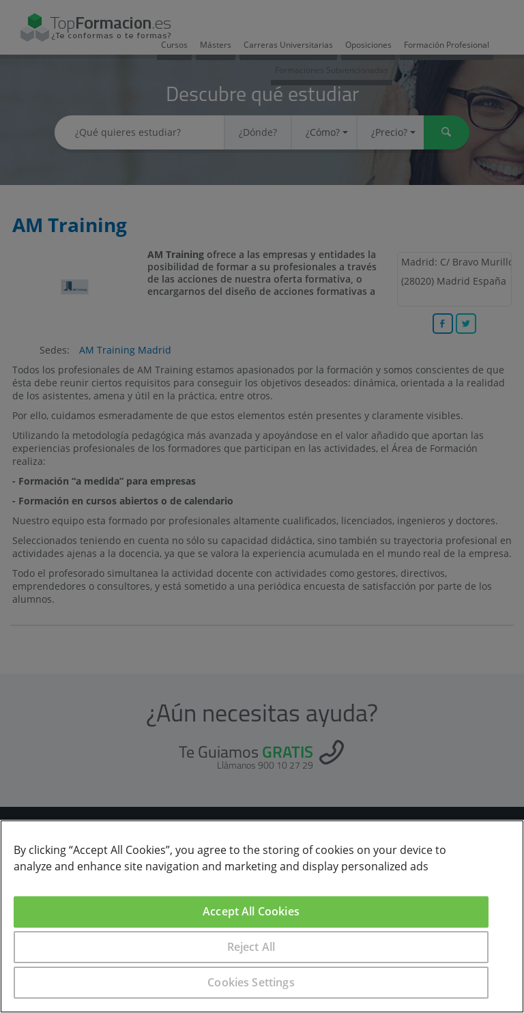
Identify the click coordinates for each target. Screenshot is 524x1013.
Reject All (251, 946)
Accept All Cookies (251, 911)
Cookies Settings (251, 982)
